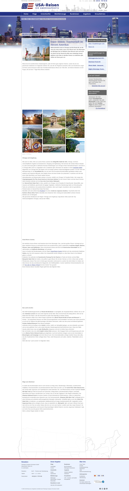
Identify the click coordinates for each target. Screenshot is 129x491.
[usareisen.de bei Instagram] (102, 489)
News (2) (91, 47)
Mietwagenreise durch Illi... (97, 58)
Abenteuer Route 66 (94, 62)
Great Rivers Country (56, 251)
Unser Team (82, 464)
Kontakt (101, 10)
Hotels (52, 472)
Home (26, 14)
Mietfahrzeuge (60, 14)
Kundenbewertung (84, 467)
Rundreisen (74, 14)
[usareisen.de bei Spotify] (104, 489)
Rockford (42, 191)
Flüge (34, 14)
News (27, 19)
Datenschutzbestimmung (85, 471)
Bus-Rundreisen (68, 466)
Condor (52, 468)
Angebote (87, 14)
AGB (81, 470)
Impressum (82, 468)
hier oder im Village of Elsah (32, 265)
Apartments (53, 473)
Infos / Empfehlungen (35, 19)
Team (105, 10)
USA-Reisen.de (28, 488)
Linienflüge (53, 466)
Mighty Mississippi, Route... (97, 69)
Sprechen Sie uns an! (98, 86)
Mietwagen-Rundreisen (69, 468)
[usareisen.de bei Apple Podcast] (107, 489)
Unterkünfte (46, 14)
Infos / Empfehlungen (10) (96, 43)
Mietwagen (53, 478)
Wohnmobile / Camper (56, 479)
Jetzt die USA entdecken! (56, 485)
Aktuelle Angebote (68, 472)
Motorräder (53, 480)
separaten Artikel (77, 167)
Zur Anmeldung (100, 108)
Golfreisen (66, 473)
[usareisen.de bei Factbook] (100, 489)
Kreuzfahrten (100, 14)
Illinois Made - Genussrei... (96, 65)
